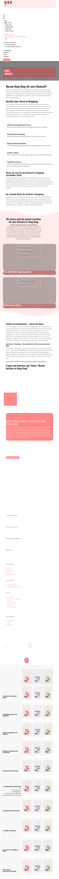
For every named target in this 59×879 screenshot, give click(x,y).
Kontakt (6, 56)
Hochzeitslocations (10, 42)
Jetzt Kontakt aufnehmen (12, 457)
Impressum (10, 620)
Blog (5, 54)
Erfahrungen (7, 50)
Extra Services (9, 30)
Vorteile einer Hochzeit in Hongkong (15, 36)
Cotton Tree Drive (12, 584)
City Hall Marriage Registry (14, 586)
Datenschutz (10, 624)
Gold (8, 572)
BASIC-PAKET (8, 24)
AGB (8, 622)
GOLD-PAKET (8, 28)
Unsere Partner (12, 606)
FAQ (6, 38)
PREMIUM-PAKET (9, 26)
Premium (9, 570)
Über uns (6, 52)
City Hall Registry (10, 44)
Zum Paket (26, 679)
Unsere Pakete (8, 22)
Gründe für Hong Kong (14, 598)
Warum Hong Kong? (9, 34)
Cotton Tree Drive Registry (13, 46)
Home (5, 20)
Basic (8, 568)
